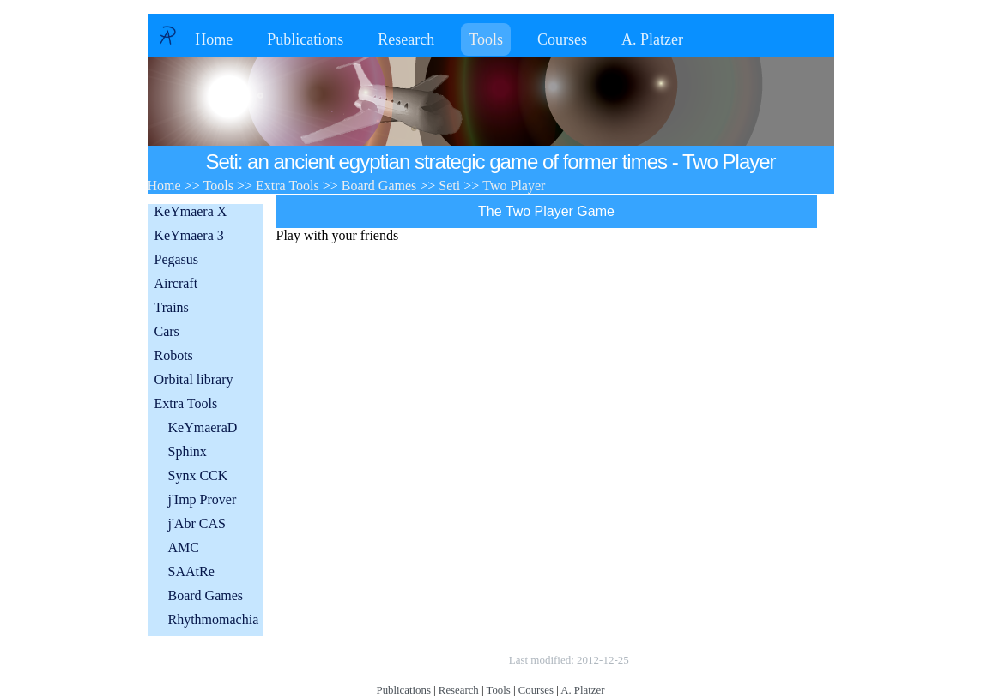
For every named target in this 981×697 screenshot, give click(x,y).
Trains (171, 307)
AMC (183, 547)
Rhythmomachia (213, 619)
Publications (305, 39)
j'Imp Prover (202, 499)
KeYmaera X (190, 211)
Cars (166, 331)
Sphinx (187, 451)
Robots (173, 355)
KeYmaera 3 (189, 235)
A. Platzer (652, 39)
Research (406, 39)
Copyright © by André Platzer (420, 659)
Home (214, 39)
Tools (486, 39)
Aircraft (176, 283)
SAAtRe (191, 571)
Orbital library (193, 379)
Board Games (206, 595)
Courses (562, 39)
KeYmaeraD (203, 427)
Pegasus (176, 259)
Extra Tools (186, 403)
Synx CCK (198, 475)
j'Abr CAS (197, 523)
